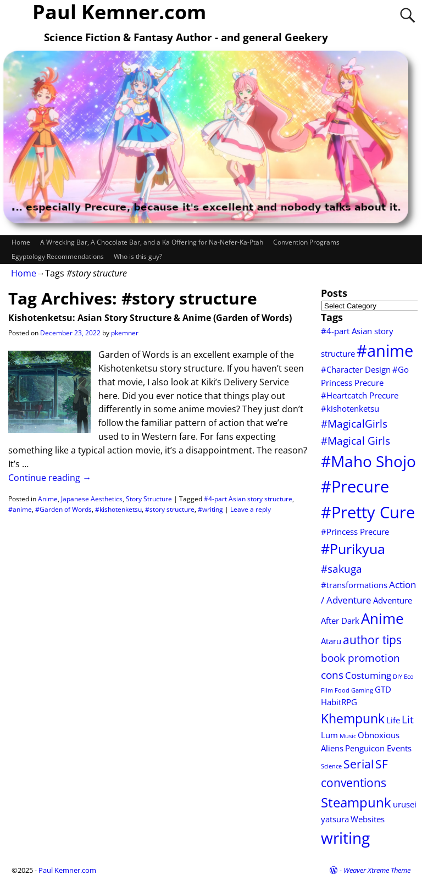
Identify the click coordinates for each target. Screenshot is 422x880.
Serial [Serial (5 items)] (358, 764)
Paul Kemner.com (67, 870)
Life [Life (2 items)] (393, 720)
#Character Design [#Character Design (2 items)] (356, 369)
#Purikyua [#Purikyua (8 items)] (353, 548)
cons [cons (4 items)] (332, 674)
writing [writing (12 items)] (345, 837)
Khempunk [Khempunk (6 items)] (353, 718)
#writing (210, 509)
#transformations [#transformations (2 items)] (354, 584)
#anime (20, 509)
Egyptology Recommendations (58, 256)
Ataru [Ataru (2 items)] (331, 640)
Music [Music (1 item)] (348, 736)
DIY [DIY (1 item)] (397, 676)
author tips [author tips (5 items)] (372, 639)
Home (21, 242)
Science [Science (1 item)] (331, 766)
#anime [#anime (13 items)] (385, 351)
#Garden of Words (63, 509)
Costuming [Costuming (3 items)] (368, 675)
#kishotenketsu (118, 509)
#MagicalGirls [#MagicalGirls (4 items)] (354, 423)
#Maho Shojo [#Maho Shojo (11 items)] (368, 461)
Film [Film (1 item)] (327, 690)
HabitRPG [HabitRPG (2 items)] (339, 701)
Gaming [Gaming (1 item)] (362, 690)
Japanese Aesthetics (92, 498)
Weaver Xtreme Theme (376, 870)
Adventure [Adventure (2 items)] (392, 600)
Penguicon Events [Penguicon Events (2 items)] (378, 748)
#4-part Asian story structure (248, 498)
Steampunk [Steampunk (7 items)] (356, 802)
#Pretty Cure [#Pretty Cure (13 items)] (368, 512)
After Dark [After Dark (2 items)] (340, 620)
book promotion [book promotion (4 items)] (360, 657)
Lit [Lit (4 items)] (408, 719)
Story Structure (149, 498)
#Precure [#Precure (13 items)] (355, 486)
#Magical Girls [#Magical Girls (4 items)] (355, 440)
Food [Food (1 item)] (342, 690)
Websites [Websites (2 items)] (368, 818)
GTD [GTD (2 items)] (383, 689)
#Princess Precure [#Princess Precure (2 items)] (355, 531)
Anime (48, 498)
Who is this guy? (138, 256)
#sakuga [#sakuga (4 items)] (341, 568)
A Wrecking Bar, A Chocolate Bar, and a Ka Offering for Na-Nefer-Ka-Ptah (151, 242)
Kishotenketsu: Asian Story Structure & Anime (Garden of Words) (150, 318)
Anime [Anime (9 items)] (382, 618)
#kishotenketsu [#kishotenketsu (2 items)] (350, 408)
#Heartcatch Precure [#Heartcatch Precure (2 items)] (359, 395)
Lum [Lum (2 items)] (329, 734)
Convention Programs (306, 242)
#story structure (170, 509)
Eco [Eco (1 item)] (409, 676)
